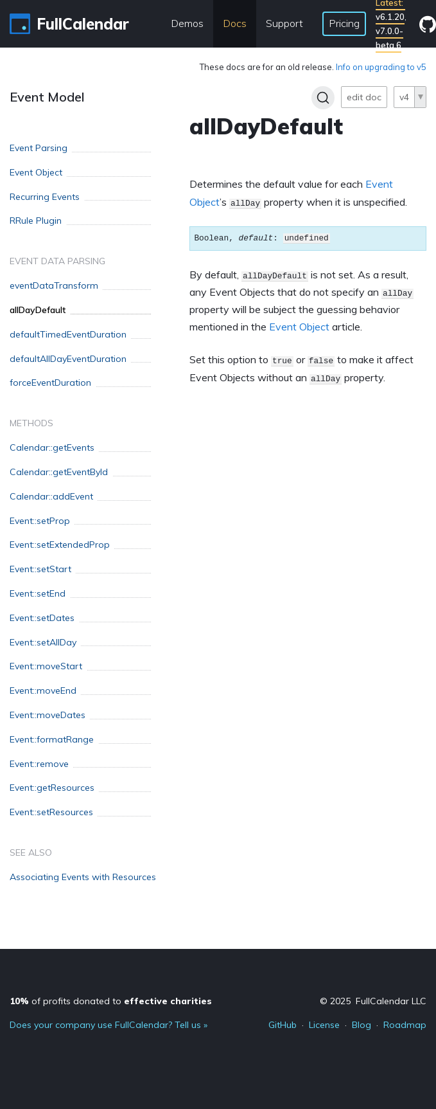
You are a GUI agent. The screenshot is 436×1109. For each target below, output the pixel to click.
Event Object (299, 326)
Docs (235, 23)
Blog (361, 1025)
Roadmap (404, 1025)
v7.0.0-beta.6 (389, 38)
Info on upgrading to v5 (381, 67)
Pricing (344, 23)
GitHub (282, 1025)
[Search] (323, 97)
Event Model (47, 97)
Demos (187, 23)
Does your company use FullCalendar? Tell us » (108, 1025)
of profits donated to (111, 1001)
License (324, 1025)
